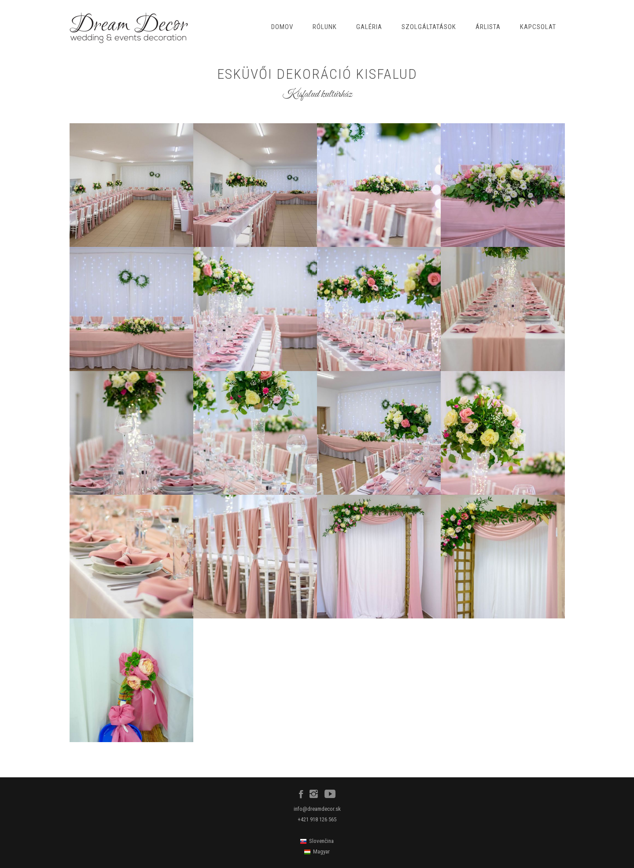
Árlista (488, 27)
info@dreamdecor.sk (317, 808)
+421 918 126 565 (317, 819)
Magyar (321, 851)
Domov (282, 27)
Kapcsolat (538, 27)
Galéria (369, 27)
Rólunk (325, 27)
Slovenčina (321, 841)
